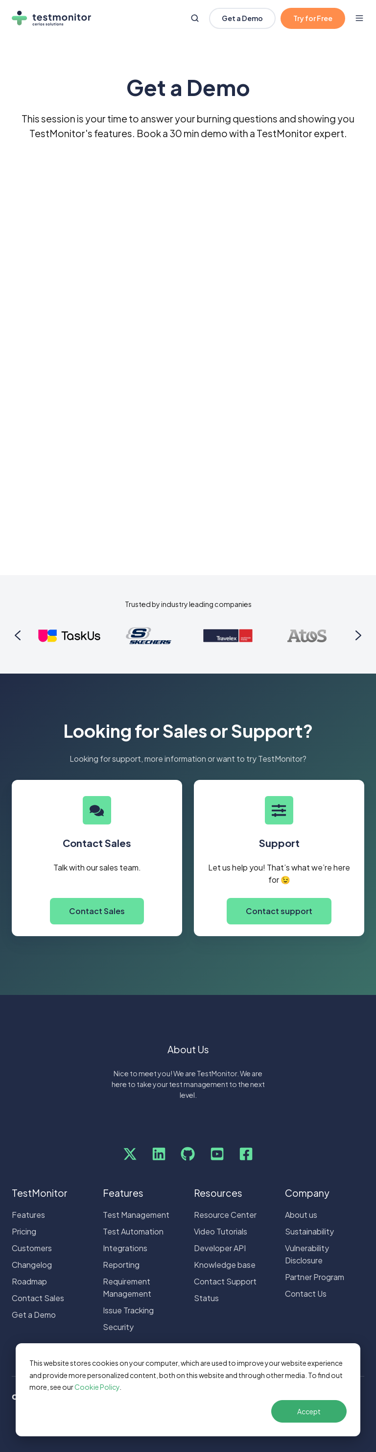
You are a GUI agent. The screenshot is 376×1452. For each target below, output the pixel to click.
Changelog (32, 1264)
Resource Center (225, 1215)
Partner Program (314, 1277)
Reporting (121, 1264)
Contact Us (306, 1293)
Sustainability (309, 1231)
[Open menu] (359, 18)
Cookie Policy (96, 1386)
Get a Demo (242, 18)
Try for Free (312, 18)
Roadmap (29, 1281)
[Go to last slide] (18, 635)
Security (118, 1327)
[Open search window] (195, 18)
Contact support (279, 911)
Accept (309, 1411)
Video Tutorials (220, 1231)
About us (301, 1215)
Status (206, 1298)
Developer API (220, 1248)
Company (307, 1193)
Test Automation (133, 1231)
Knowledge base (225, 1264)
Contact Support (225, 1281)
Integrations (125, 1248)
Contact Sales (97, 911)
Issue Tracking (128, 1310)
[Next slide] (358, 635)
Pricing (24, 1231)
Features (28, 1215)
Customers (32, 1248)
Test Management (136, 1215)
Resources (218, 1193)
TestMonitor (40, 1193)
